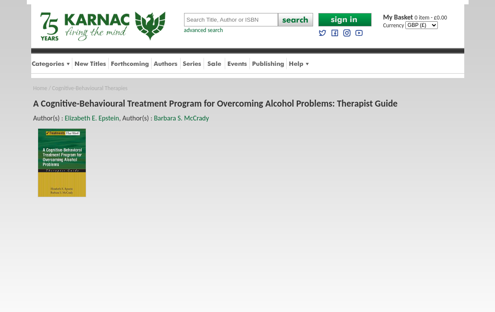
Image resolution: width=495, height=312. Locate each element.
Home (40, 88)
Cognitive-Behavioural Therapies (89, 88)
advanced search (203, 30)
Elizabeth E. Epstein (92, 118)
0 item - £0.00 (415, 17)
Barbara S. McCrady (181, 118)
